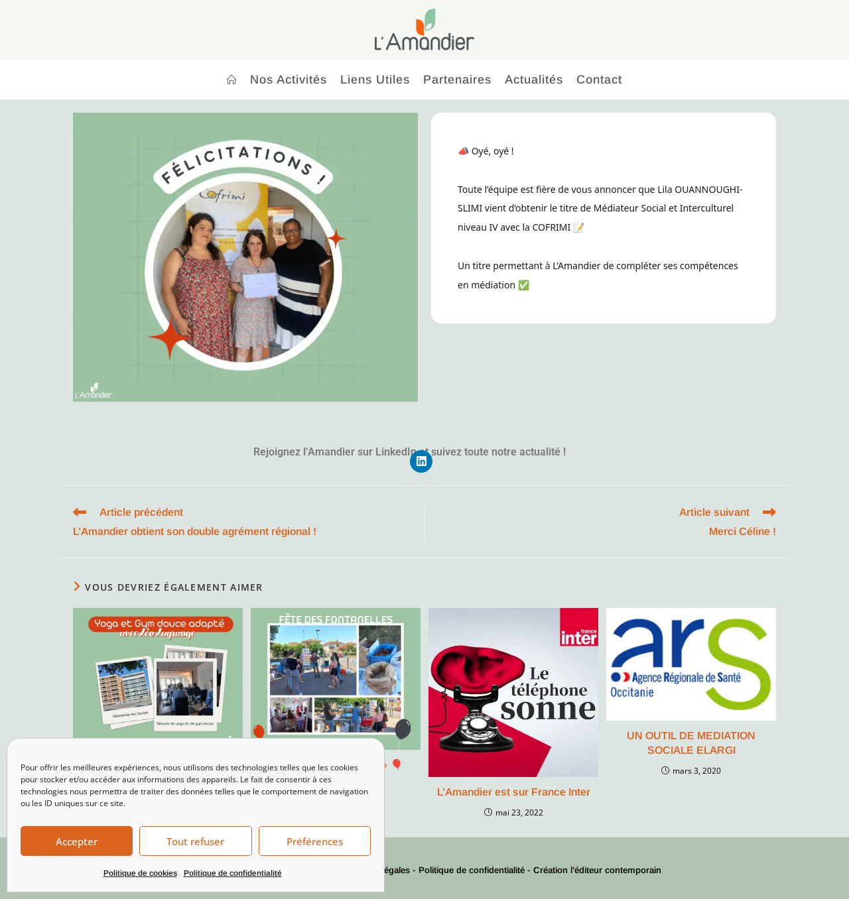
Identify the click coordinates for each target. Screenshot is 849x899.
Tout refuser (195, 841)
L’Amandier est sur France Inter (513, 792)
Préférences (315, 841)
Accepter (77, 841)
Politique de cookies (140, 873)
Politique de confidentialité (233, 873)
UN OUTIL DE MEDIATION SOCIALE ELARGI (691, 743)
